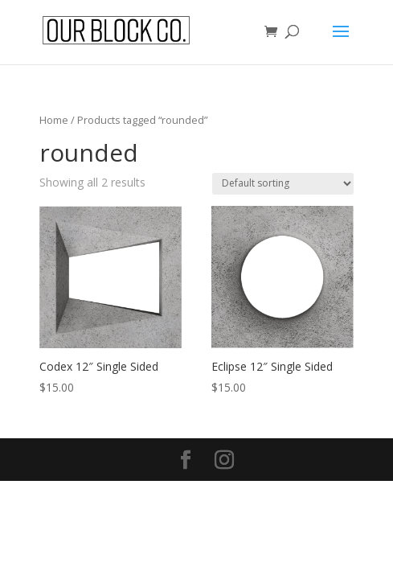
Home (53, 120)
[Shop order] (283, 184)
